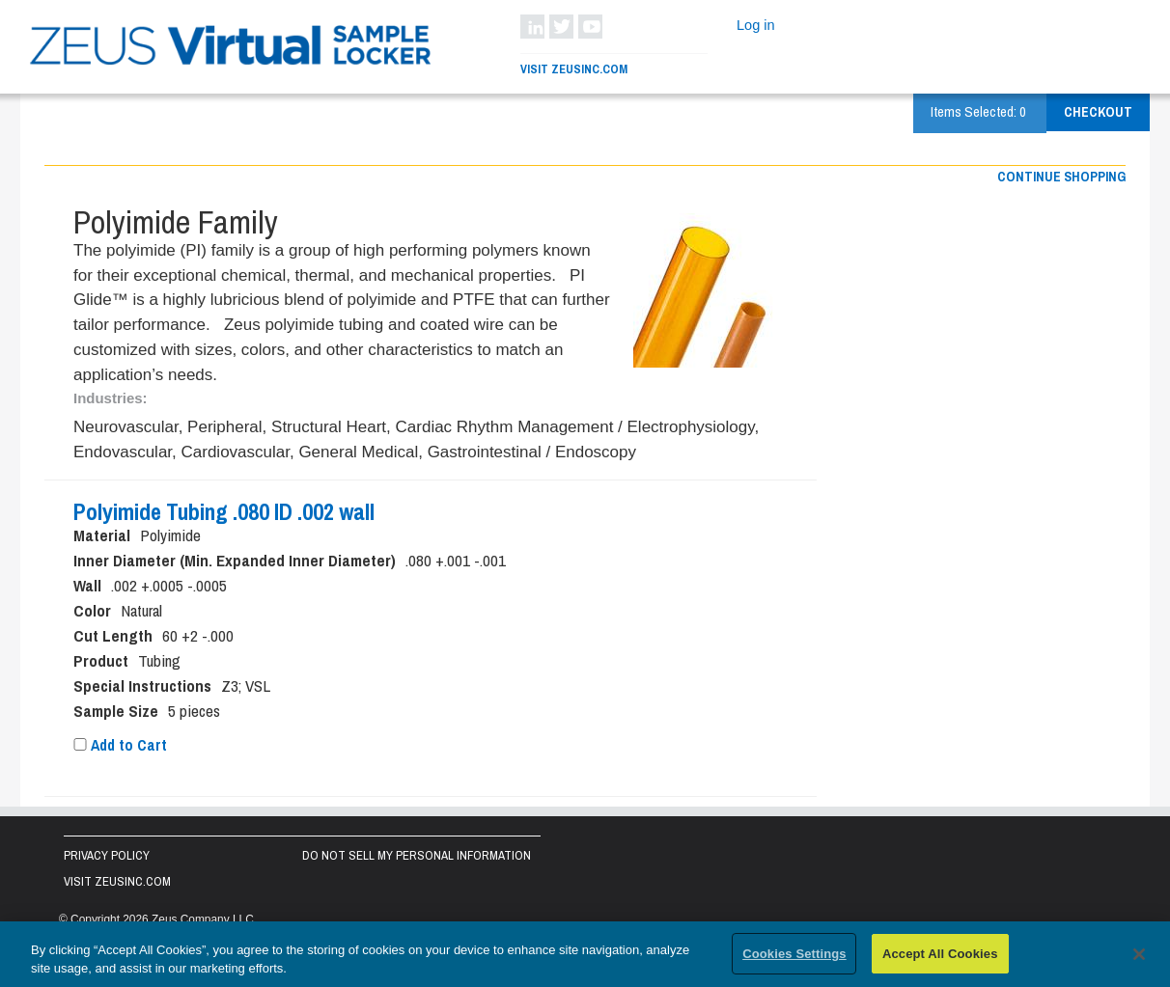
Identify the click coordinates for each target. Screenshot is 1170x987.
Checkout (1098, 112)
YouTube (590, 26)
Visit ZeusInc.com (573, 69)
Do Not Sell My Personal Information (416, 855)
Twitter (561, 26)
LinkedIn (532, 26)
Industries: (110, 398)
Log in (756, 25)
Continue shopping (1061, 176)
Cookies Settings (794, 958)
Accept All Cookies (940, 958)
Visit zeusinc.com (117, 881)
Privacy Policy (107, 855)
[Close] (1139, 958)
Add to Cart (120, 744)
